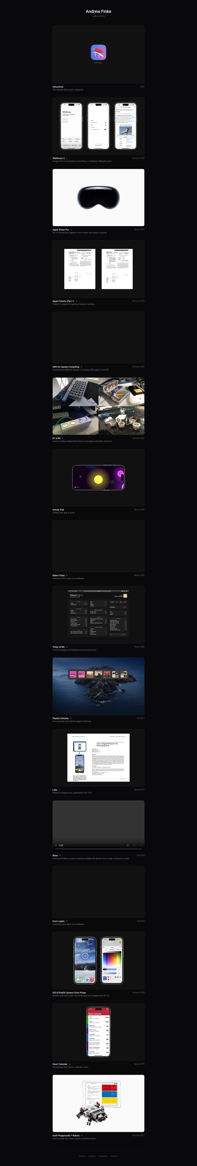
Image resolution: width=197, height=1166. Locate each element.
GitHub (82, 1156)
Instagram (103, 1156)
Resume (114, 1156)
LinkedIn (92, 1156)
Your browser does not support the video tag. (98, 826)
